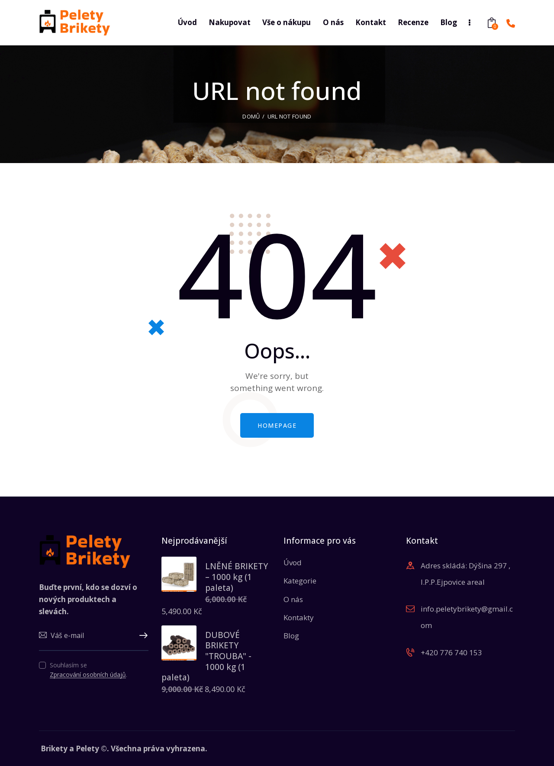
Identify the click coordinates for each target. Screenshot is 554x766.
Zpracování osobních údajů (88, 673)
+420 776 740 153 (451, 650)
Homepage (277, 423)
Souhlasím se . (88, 667)
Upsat (141, 634)
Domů (251, 114)
